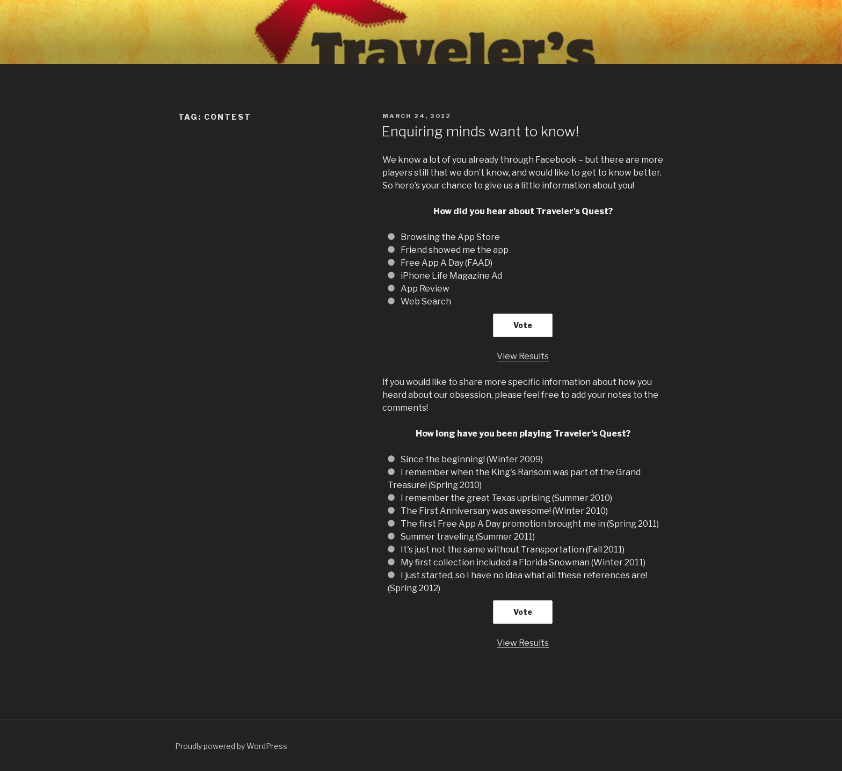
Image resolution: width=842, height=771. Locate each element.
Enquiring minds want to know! (480, 131)
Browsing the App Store (450, 237)
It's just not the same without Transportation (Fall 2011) (513, 549)
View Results (523, 356)
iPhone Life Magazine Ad (451, 276)
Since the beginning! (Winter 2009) (472, 459)
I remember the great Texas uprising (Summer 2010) (506, 498)
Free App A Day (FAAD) (446, 263)
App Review (425, 288)
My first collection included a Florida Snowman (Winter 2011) (523, 562)
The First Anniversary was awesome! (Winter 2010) (504, 511)
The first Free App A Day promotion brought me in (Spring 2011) (530, 524)
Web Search (426, 301)
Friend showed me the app (455, 250)
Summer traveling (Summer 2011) (468, 537)
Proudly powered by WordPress (231, 746)
